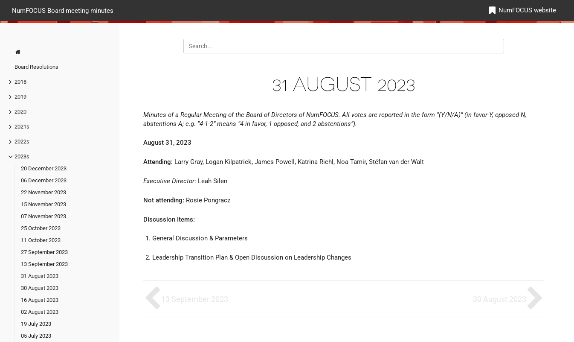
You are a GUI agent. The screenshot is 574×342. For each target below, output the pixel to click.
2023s (21, 156)
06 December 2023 (44, 180)
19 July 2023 (36, 324)
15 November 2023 (43, 204)
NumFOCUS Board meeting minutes (62, 10)
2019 (20, 97)
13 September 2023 (44, 264)
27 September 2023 (44, 252)
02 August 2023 (39, 312)
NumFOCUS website (527, 10)
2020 (20, 111)
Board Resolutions (36, 67)
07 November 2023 (43, 216)
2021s (21, 126)
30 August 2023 (39, 288)
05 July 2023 (36, 336)
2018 (20, 82)
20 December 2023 (44, 168)
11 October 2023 (41, 240)
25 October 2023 (41, 228)
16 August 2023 (39, 300)
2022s (21, 141)
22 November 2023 (43, 192)
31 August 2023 (39, 276)
